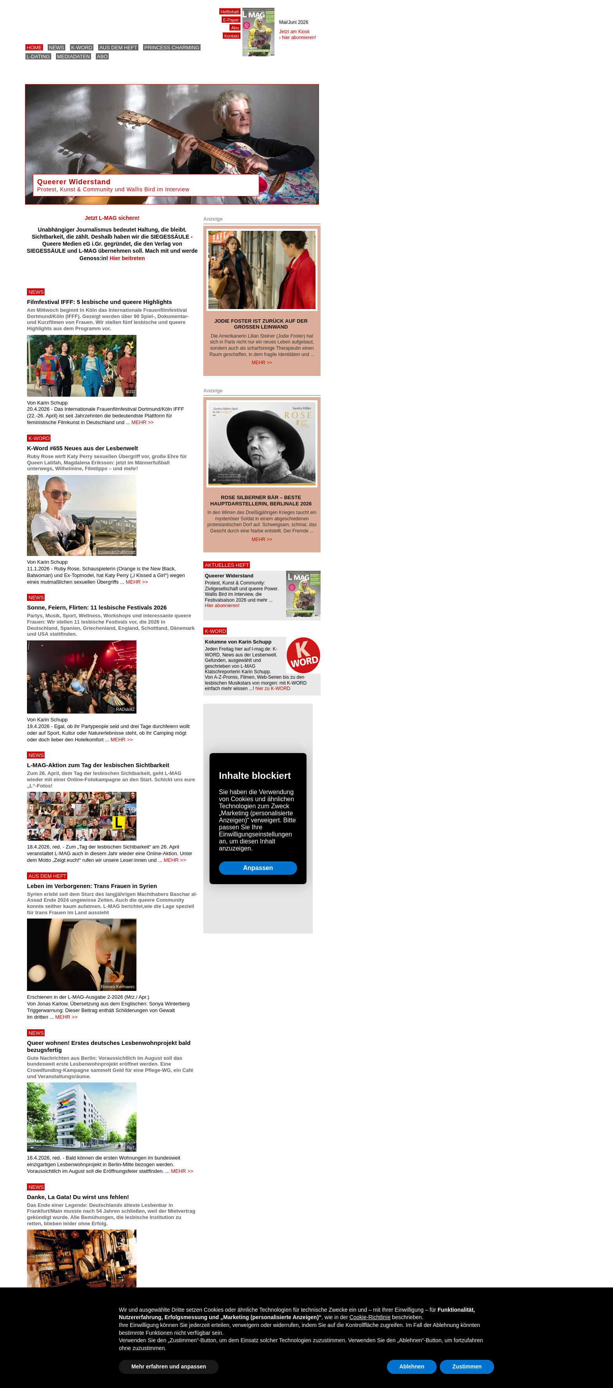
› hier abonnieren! (297, 37)
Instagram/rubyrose (116, 551)
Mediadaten (73, 56)
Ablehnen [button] (412, 1366)
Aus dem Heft (118, 47)
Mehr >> (262, 362)
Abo (102, 56)
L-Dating (38, 56)
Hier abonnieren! (222, 605)
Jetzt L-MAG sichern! (112, 218)
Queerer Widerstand (74, 182)
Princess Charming (171, 47)
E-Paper (231, 20)
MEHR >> (142, 422)
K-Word (81, 47)
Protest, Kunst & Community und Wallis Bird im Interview (113, 189)
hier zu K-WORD (272, 688)
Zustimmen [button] (467, 1366)
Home (34, 47)
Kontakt (231, 36)
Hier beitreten (127, 258)
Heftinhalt (230, 11)
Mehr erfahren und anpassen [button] (168, 1366)
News (56, 47)
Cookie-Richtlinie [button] (370, 1317)
